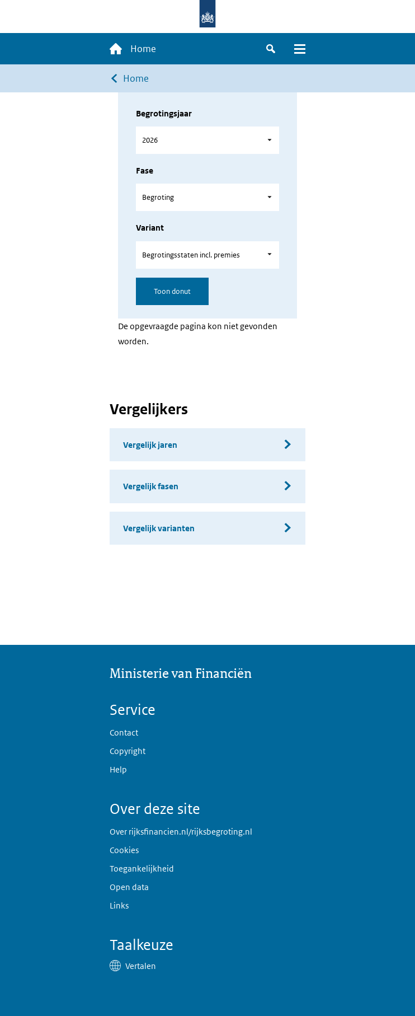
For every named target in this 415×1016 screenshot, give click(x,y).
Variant (150, 227)
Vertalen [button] (140, 966)
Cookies (124, 850)
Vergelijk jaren (150, 444)
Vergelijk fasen (150, 486)
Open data (129, 887)
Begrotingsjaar (164, 113)
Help (118, 769)
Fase (144, 170)
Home (136, 78)
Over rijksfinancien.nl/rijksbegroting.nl (181, 831)
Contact (124, 732)
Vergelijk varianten (159, 528)
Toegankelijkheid (142, 868)
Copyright (127, 751)
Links (119, 905)
